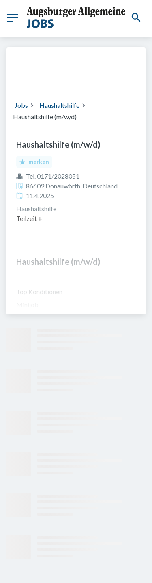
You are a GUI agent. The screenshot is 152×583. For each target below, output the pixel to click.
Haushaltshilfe (59, 105)
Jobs (21, 105)
